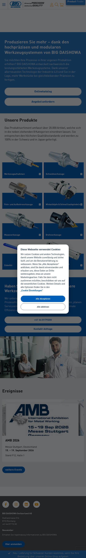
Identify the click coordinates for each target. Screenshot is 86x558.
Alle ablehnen (43, 307)
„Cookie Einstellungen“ (32, 290)
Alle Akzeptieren (43, 299)
